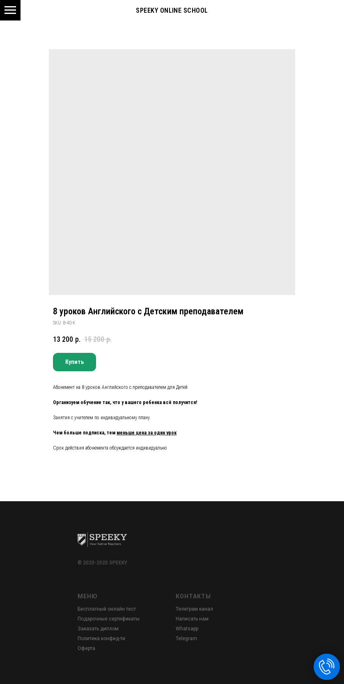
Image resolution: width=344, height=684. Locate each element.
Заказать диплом (98, 629)
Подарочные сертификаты (109, 619)
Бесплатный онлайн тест (107, 609)
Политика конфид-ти (101, 638)
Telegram (186, 638)
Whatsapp (187, 629)
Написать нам (192, 619)
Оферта (86, 648)
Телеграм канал (194, 609)
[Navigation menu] (10, 10)
